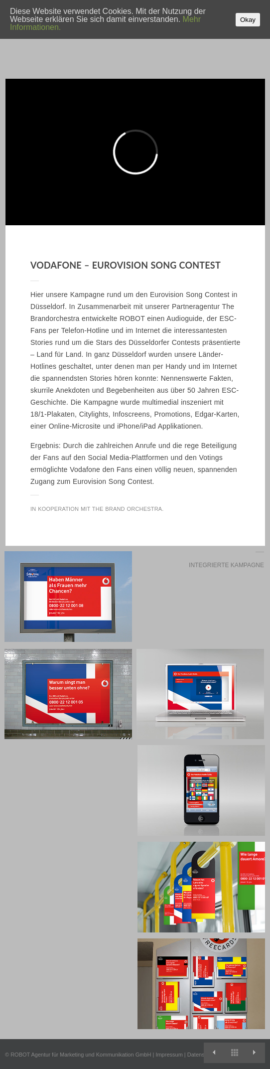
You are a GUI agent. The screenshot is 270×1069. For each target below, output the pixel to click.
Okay (248, 19)
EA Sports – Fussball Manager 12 (255, 1053)
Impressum (168, 1055)
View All (234, 1053)
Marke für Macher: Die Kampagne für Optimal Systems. (214, 1053)
